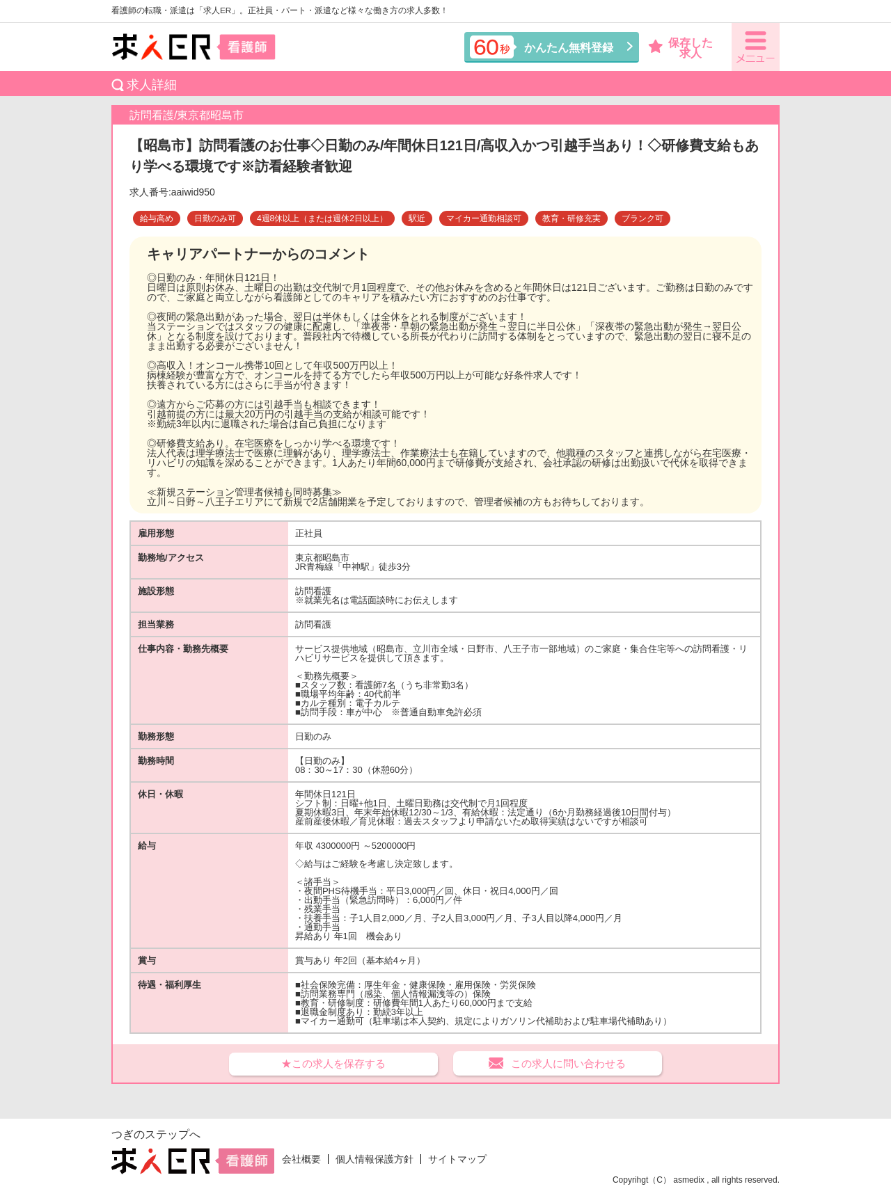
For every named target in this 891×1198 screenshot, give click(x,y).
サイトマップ (457, 1159)
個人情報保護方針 (374, 1159)
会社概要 (301, 1159)
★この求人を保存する (333, 1063)
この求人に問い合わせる (568, 1063)
